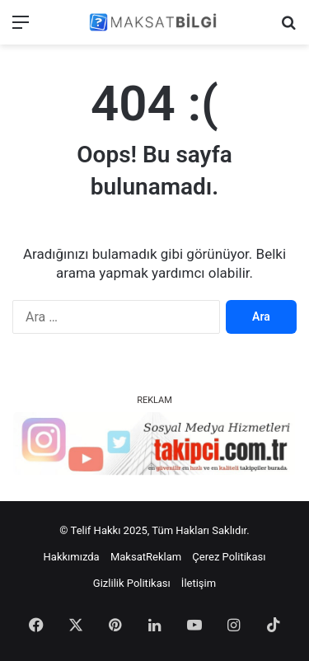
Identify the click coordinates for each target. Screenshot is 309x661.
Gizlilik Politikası (132, 583)
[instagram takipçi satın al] (154, 443)
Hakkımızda (72, 557)
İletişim (198, 583)
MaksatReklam (145, 557)
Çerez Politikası (228, 557)
